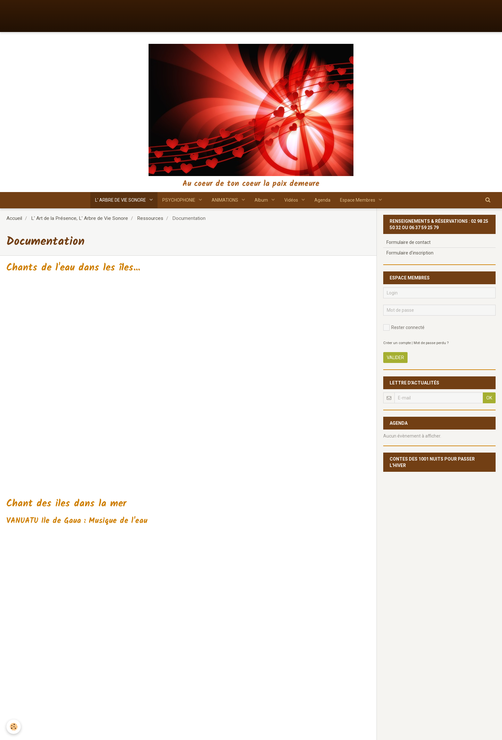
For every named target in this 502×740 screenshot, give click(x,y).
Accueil (14, 218)
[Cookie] (13, 727)
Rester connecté (404, 327)
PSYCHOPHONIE (179, 200)
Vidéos (291, 200)
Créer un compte (397, 343)
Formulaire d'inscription (409, 252)
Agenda (322, 200)
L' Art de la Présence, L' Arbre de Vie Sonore (79, 218)
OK (489, 397)
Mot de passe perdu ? (431, 343)
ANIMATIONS (225, 200)
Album (262, 200)
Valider (395, 357)
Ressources (150, 218)
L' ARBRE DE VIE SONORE (121, 200)
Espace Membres (358, 200)
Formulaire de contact (408, 242)
